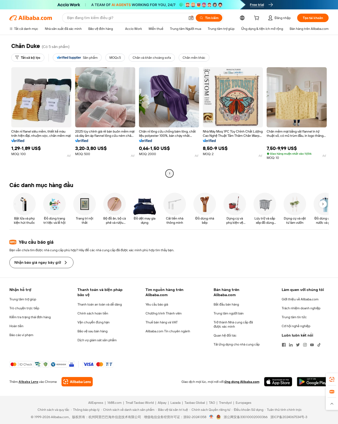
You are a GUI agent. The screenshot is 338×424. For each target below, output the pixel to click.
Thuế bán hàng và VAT (162, 322)
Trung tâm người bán (229, 313)
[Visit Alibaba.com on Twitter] (298, 345)
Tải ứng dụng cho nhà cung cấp (237, 344)
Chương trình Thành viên (164, 313)
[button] (191, 18)
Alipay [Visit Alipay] (162, 402)
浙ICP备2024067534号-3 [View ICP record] (288, 417)
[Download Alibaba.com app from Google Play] (313, 381)
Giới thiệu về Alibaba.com (300, 299)
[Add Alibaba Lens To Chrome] (77, 381)
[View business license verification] (211, 417)
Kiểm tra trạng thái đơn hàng (30, 317)
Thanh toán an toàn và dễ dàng (99, 304)
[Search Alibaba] (125, 17)
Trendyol (225, 402)
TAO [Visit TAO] (212, 402)
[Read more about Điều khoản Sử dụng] (247, 410)
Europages (243, 402)
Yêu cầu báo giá (157, 304)
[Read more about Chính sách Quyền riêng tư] (209, 410)
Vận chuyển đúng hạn (93, 322)
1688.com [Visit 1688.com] (114, 402)
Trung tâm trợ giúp (22, 299)
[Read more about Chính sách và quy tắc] (52, 410)
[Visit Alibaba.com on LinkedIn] (291, 345)
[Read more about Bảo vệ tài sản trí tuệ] (172, 410)
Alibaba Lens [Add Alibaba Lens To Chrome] (28, 382)
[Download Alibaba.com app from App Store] (278, 381)
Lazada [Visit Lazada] (175, 402)
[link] (332, 379)
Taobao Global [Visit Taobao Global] (194, 402)
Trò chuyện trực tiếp (24, 308)
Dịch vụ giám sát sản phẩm (97, 340)
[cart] (257, 18)
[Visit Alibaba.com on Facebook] (284, 345)
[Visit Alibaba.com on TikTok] (319, 345)
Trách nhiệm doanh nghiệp (301, 308)
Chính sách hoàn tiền (92, 313)
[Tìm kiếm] (209, 18)
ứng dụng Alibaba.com (241, 382)
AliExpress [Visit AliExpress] (95, 402)
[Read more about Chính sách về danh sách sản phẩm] (128, 410)
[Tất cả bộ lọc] (27, 58)
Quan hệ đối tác (225, 335)
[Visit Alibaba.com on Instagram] (305, 345)
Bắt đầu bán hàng (226, 304)
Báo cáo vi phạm (21, 335)
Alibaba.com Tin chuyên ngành (168, 331)
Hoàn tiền (16, 326)
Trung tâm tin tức (294, 317)
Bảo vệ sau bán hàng (92, 331)
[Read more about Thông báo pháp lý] (85, 410)
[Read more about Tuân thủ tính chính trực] (283, 410)
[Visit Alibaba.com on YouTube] (312, 345)
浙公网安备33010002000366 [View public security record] (246, 417)
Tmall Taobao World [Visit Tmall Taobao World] (140, 402)
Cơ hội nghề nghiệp (296, 326)
